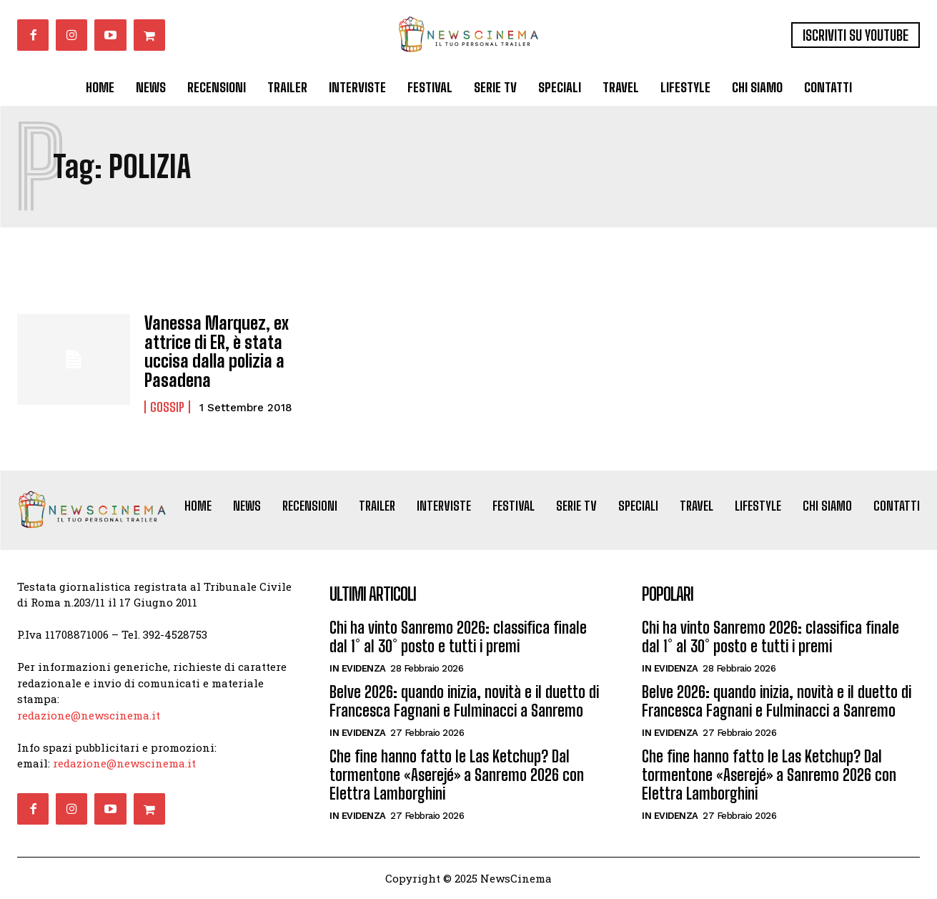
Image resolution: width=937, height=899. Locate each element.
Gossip (167, 407)
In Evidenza (357, 668)
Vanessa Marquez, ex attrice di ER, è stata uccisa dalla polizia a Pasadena (216, 351)
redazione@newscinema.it (88, 715)
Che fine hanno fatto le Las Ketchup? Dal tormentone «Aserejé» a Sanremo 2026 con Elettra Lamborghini (456, 775)
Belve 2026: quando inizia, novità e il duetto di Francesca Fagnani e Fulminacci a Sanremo (464, 701)
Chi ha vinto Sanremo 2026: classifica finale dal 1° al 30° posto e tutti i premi (458, 637)
